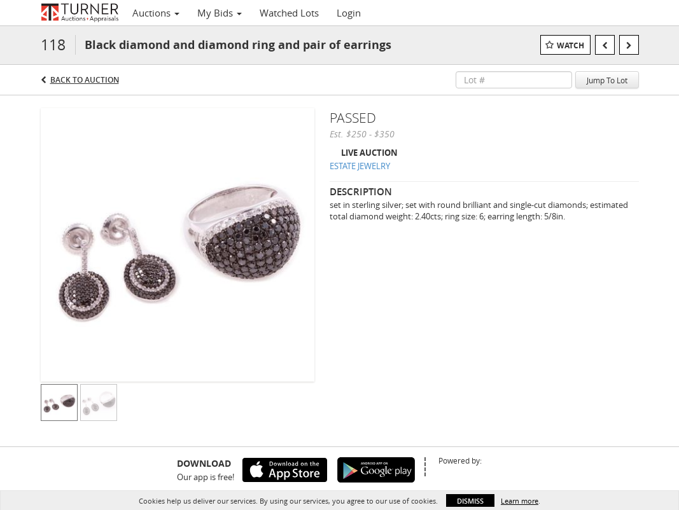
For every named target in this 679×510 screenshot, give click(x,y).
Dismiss (470, 501)
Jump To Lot (607, 80)
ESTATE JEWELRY (360, 166)
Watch (570, 45)
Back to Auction (84, 79)
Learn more (519, 501)
